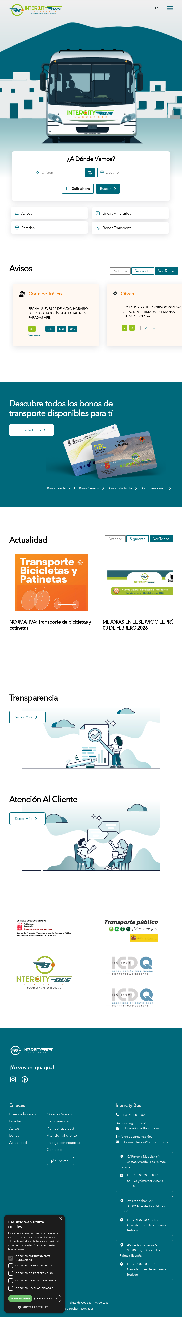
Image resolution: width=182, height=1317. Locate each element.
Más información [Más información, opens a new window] (18, 1249)
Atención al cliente (62, 1135)
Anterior (120, 271)
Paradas (25, 228)
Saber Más (26, 718)
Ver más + (35, 335)
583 (61, 328)
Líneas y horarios (22, 1114)
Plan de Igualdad (60, 1128)
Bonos (14, 1135)
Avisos (23, 214)
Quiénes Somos (59, 1114)
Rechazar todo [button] (47, 1298)
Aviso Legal (102, 1303)
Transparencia (58, 1121)
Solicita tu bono (30, 431)
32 (32, 328)
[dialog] (34, 1264)
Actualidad (18, 1143)
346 (72, 328)
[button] (34, 1307)
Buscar (108, 188)
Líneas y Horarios (113, 214)
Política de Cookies (79, 1303)
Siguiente (143, 271)
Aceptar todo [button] (20, 1298)
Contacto (54, 1150)
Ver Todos (166, 271)
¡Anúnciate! (60, 1160)
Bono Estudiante (123, 488)
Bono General (92, 488)
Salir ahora (78, 189)
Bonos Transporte (113, 228)
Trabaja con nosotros (63, 1143)
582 (50, 328)
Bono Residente (61, 488)
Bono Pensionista (156, 488)
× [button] (60, 1219)
